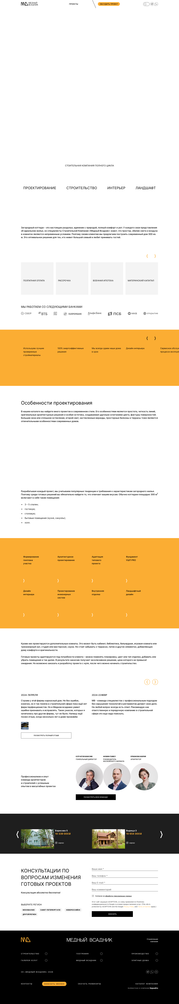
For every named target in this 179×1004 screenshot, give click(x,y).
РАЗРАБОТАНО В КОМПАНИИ (143, 988)
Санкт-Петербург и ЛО (50, 910)
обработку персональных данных (118, 896)
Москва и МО (29, 910)
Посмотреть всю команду (96, 797)
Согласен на (113, 896)
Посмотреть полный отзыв (46, 735)
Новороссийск (73, 910)
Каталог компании (147, 984)
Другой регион (29, 914)
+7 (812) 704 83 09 (129, 4)
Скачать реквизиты (89, 984)
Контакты (26, 984)
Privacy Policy (129, 907)
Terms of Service (144, 907)
